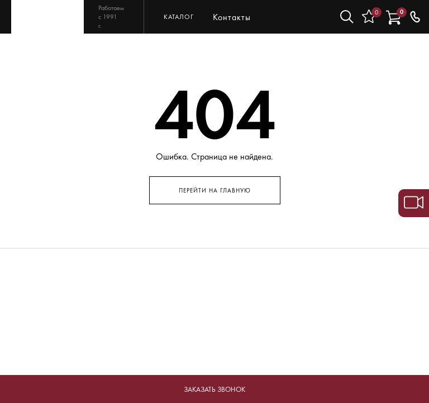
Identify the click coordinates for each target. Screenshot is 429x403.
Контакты (232, 17)
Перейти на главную (215, 190)
